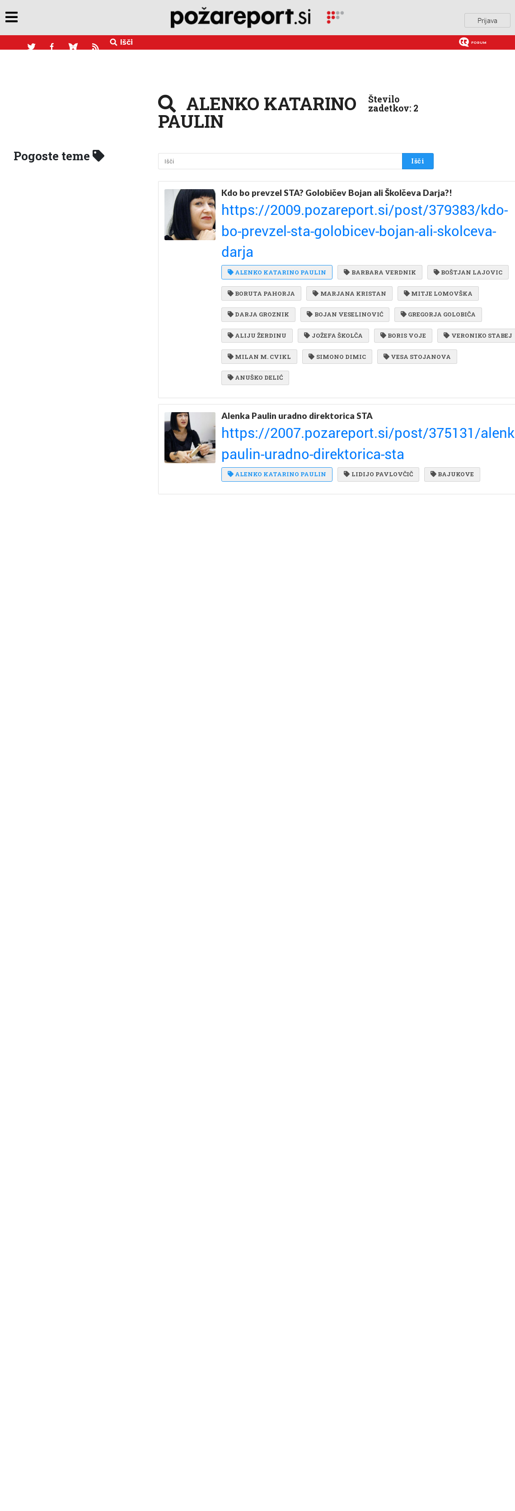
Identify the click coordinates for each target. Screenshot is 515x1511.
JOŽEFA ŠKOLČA (257, 323)
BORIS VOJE (324, 323)
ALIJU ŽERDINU (347, 305)
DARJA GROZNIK (258, 287)
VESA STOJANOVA (333, 360)
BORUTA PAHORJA (345, 250)
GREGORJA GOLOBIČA (265, 305)
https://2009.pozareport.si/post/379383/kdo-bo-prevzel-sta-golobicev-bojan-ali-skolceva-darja (324, 212)
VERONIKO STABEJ (262, 342)
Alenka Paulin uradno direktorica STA (297, 413)
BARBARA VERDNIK (377, 232)
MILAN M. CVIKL (343, 342)
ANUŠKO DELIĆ (255, 378)
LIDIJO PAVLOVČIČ (376, 439)
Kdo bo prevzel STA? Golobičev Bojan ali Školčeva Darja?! (321, 192)
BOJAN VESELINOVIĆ (342, 287)
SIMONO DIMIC (256, 360)
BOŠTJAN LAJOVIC (262, 250)
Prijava (487, 17)
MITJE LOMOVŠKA (350, 269)
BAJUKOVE (249, 457)
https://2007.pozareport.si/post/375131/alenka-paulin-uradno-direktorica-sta (320, 424)
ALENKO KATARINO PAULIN (277, 232)
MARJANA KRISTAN (264, 269)
